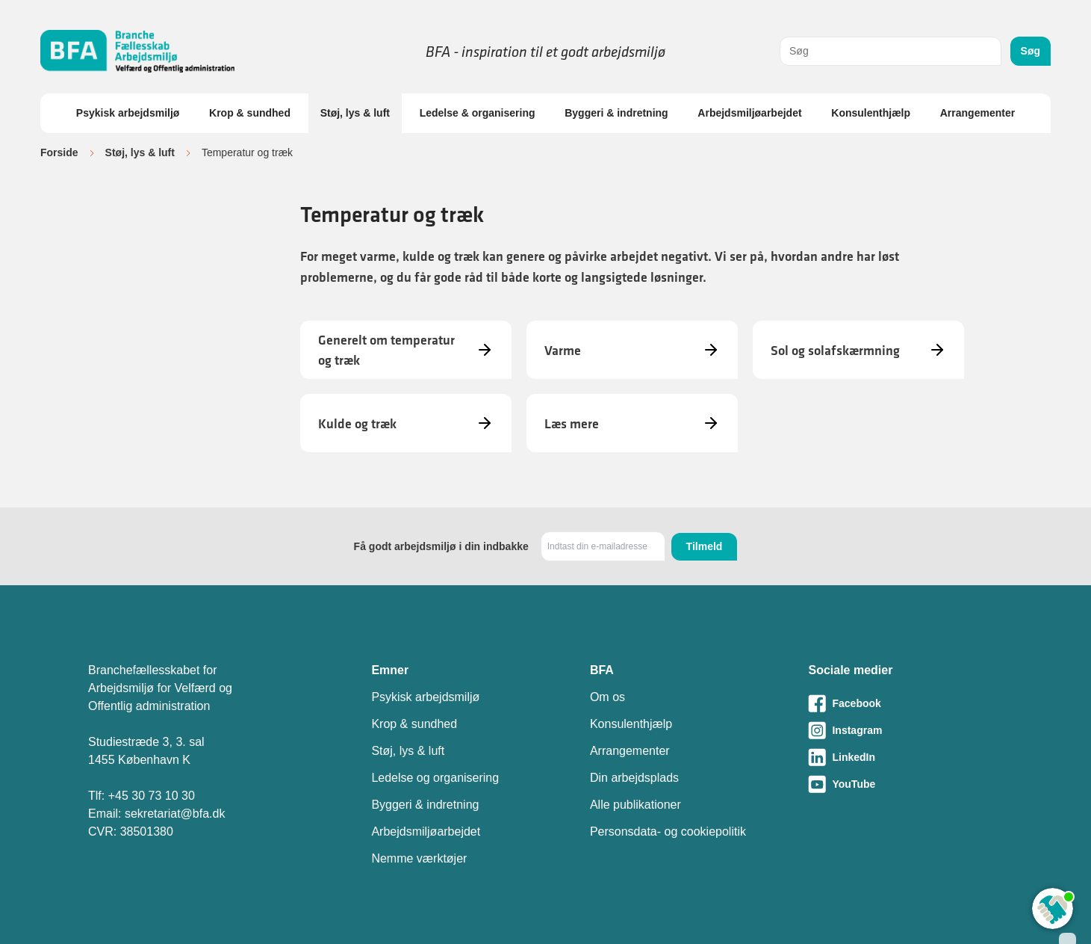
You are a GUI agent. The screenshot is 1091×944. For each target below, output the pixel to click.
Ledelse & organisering (477, 113)
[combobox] (890, 51)
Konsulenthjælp (870, 113)
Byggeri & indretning (616, 113)
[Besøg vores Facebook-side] (905, 703)
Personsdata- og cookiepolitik (668, 831)
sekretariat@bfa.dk (175, 813)
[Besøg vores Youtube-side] (905, 784)
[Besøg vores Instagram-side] (905, 730)
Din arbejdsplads (634, 777)
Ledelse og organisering (435, 777)
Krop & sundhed (249, 113)
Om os (607, 697)
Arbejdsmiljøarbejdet (749, 113)
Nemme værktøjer (419, 858)
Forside (59, 152)
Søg (1030, 51)
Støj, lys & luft (355, 113)
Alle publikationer (635, 804)
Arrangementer (977, 113)
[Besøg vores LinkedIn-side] (905, 757)
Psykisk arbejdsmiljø (128, 113)
